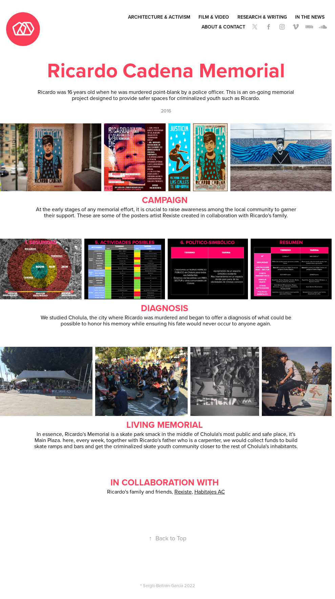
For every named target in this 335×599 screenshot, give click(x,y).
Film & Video (213, 17)
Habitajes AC (209, 491)
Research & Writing (262, 17)
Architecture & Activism (159, 17)
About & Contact (223, 26)
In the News (309, 17)
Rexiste (183, 491)
